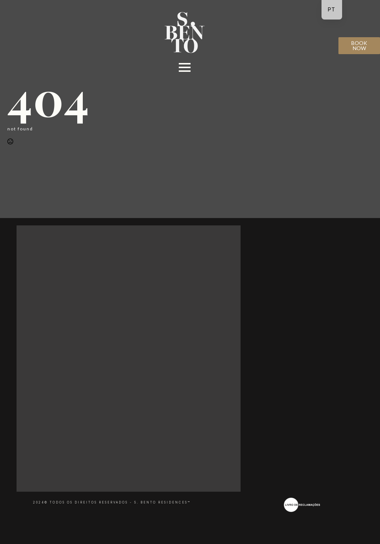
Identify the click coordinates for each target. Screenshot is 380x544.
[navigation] (332, 10)
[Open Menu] (185, 67)
